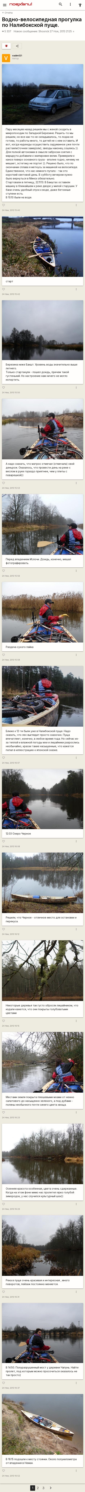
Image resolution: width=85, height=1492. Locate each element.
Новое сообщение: (26, 31)
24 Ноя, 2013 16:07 (11, 763)
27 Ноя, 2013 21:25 (62, 31)
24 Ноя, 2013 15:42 (11, 294)
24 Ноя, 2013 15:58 (11, 660)
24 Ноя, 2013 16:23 (11, 1117)
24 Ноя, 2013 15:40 (11, 210)
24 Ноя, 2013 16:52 (11, 1476)
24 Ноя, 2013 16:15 (10, 1026)
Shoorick (44, 31)
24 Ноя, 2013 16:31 (10, 1297)
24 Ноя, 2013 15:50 (11, 392)
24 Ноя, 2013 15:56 (11, 576)
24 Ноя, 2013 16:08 (11, 846)
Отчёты (7, 12)
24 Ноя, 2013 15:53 (11, 488)
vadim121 (17, 55)
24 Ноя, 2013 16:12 (10, 934)
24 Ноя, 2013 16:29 (11, 1209)
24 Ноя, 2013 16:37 (11, 1388)
